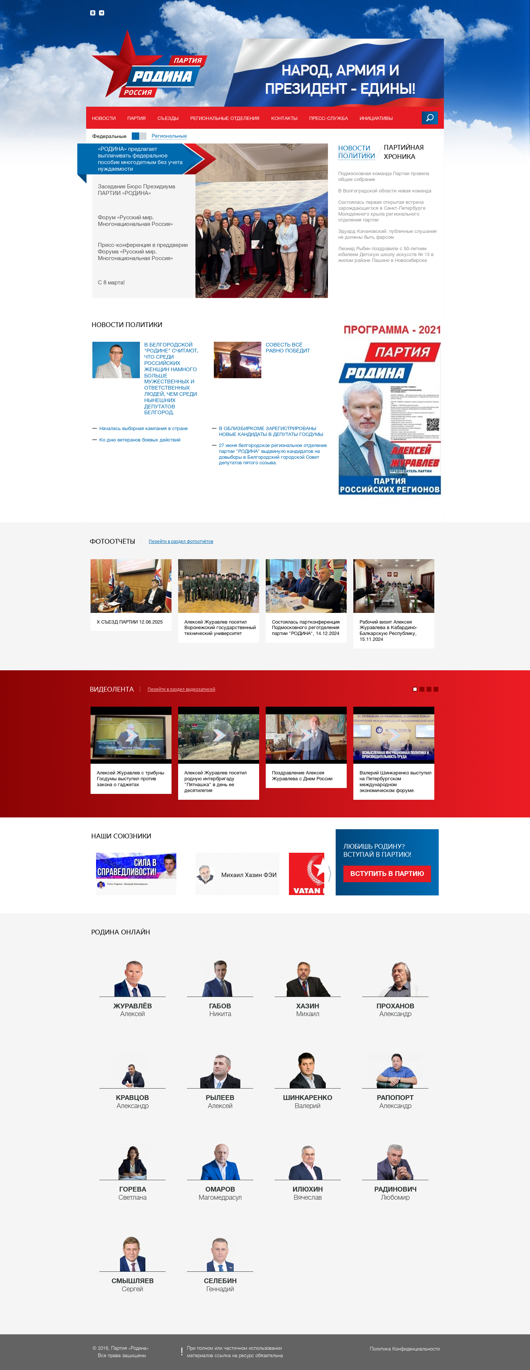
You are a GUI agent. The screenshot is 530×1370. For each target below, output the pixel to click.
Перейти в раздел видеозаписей (181, 689)
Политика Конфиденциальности (405, 1349)
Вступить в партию (387, 873)
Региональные (169, 136)
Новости (104, 118)
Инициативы (376, 118)
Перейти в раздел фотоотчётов (181, 541)
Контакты (284, 118)
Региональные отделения (224, 118)
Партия (136, 118)
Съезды (168, 118)
